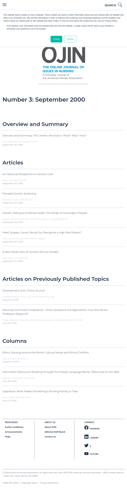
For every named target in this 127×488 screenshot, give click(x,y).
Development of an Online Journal (23, 290)
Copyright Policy (29, 483)
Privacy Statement (49, 483)
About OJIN (50, 427)
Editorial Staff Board (55, 432)
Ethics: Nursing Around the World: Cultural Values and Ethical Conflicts (45, 352)
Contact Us (50, 436)
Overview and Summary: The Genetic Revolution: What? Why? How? (44, 135)
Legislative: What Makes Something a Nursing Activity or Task (40, 391)
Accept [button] (56, 39)
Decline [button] (70, 39)
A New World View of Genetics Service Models (30, 251)
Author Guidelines (14, 427)
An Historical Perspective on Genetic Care (27, 174)
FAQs (7, 436)
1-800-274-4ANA (10, 483)
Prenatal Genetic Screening (19, 193)
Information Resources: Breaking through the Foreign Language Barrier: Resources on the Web (60, 371)
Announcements (13, 432)
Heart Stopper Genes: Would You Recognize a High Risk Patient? (42, 232)
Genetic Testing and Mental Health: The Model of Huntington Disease (44, 212)
